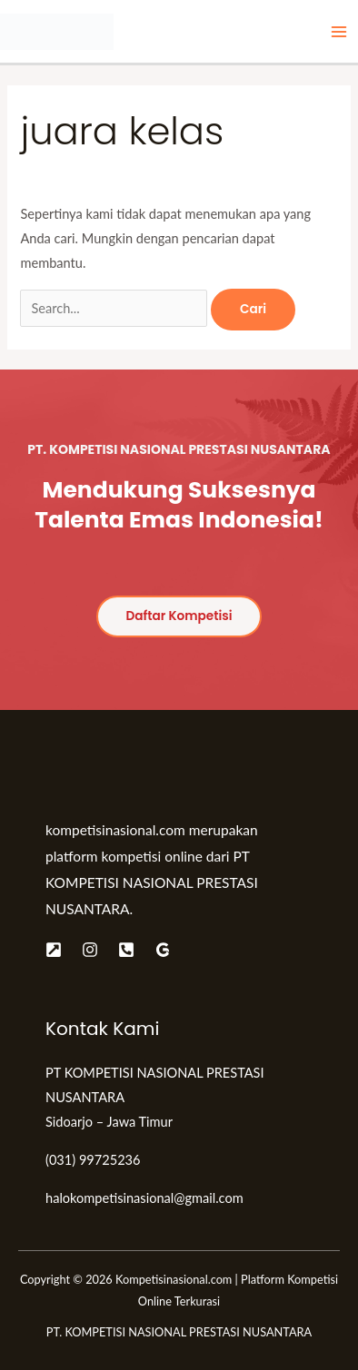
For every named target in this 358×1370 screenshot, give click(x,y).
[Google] (162, 949)
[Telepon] (126, 949)
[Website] (53, 949)
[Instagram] (90, 949)
